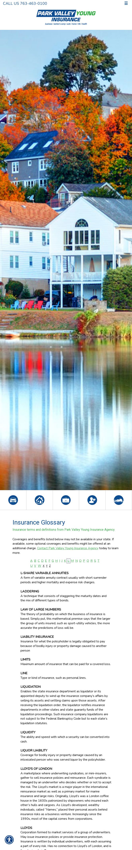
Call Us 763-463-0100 (25, 3)
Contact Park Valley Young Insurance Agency (67, 548)
